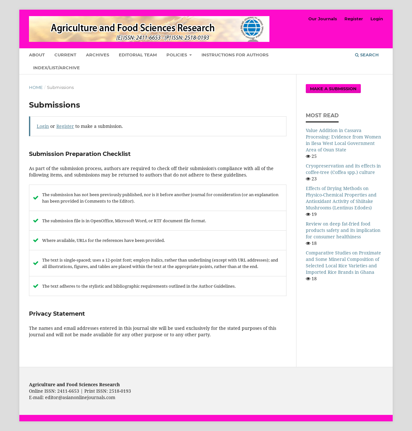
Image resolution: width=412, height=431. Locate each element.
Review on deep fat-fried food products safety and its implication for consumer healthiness (343, 230)
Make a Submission (333, 88)
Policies (177, 54)
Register (353, 18)
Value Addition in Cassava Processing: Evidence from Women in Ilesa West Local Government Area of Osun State (343, 140)
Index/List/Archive (56, 67)
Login (376, 18)
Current (65, 54)
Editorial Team (138, 54)
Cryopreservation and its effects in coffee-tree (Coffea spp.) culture (343, 169)
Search (367, 54)
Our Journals (322, 18)
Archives (97, 54)
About (37, 54)
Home (36, 87)
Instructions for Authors (234, 54)
